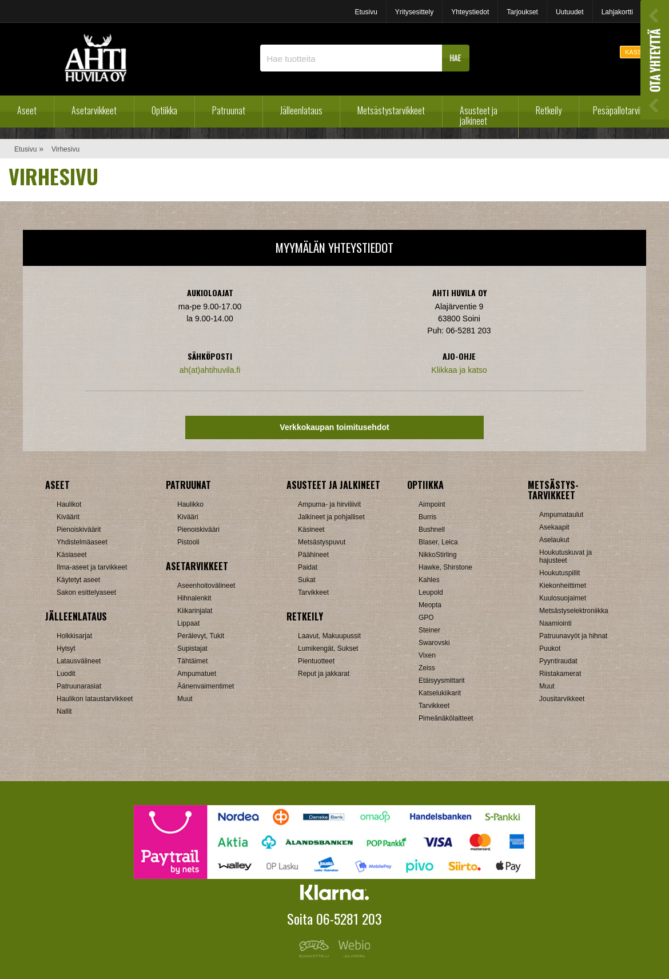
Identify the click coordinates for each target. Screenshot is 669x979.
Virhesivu (65, 149)
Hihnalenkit (194, 598)
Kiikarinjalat (194, 611)
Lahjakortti (617, 12)
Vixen (427, 655)
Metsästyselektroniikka (573, 611)
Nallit (64, 711)
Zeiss (427, 668)
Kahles (429, 580)
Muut (185, 699)
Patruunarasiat (79, 686)
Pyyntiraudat (558, 661)
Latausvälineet (79, 661)
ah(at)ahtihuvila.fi (210, 370)
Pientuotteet (316, 661)
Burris (427, 517)
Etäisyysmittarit (442, 680)
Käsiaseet (72, 555)
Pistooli (188, 542)
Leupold (431, 592)
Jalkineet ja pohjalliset (331, 517)
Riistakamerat (560, 674)
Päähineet (313, 555)
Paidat (307, 567)
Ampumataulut (561, 515)
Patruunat (228, 110)
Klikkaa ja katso (459, 370)
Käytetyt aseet (78, 580)
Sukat (307, 580)
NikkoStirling (438, 555)
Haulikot (69, 504)
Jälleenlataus (301, 110)
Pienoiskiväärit (79, 530)
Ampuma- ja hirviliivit (329, 504)
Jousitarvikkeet (561, 699)
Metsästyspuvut (321, 542)
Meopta (430, 605)
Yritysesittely (414, 12)
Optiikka (164, 110)
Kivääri (187, 517)
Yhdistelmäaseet (82, 542)
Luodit (66, 674)
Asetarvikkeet (94, 110)
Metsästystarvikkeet (391, 110)
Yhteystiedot (470, 12)
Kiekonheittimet (562, 586)
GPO (426, 618)
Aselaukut (554, 540)
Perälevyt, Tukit (200, 636)
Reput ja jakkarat (323, 674)
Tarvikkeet (313, 592)
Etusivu (366, 12)
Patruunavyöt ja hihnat (573, 636)
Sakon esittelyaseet (86, 592)
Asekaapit (554, 527)
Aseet (27, 110)
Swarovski (434, 643)
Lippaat (188, 623)
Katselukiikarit (440, 693)
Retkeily (549, 110)
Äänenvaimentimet (205, 686)
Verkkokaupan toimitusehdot (334, 427)
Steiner (429, 630)
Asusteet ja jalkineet (478, 116)
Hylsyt (66, 648)
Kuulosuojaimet (562, 598)
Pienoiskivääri (198, 530)
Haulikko (190, 504)
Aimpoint (432, 504)
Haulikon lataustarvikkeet (95, 699)
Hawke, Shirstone (445, 567)
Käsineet (311, 530)
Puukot (549, 648)
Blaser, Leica (438, 542)
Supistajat (192, 648)
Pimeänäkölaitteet (446, 718)
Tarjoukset (522, 12)
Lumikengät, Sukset (328, 648)
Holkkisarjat (74, 636)
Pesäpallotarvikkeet (625, 110)
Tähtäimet (192, 661)
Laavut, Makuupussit (329, 636)
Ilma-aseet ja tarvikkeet (92, 567)
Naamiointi (555, 623)
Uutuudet (570, 12)
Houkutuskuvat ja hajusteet (565, 556)
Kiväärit (68, 517)
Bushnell (432, 530)
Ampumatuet (196, 674)
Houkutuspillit (559, 573)
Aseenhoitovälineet (206, 586)
